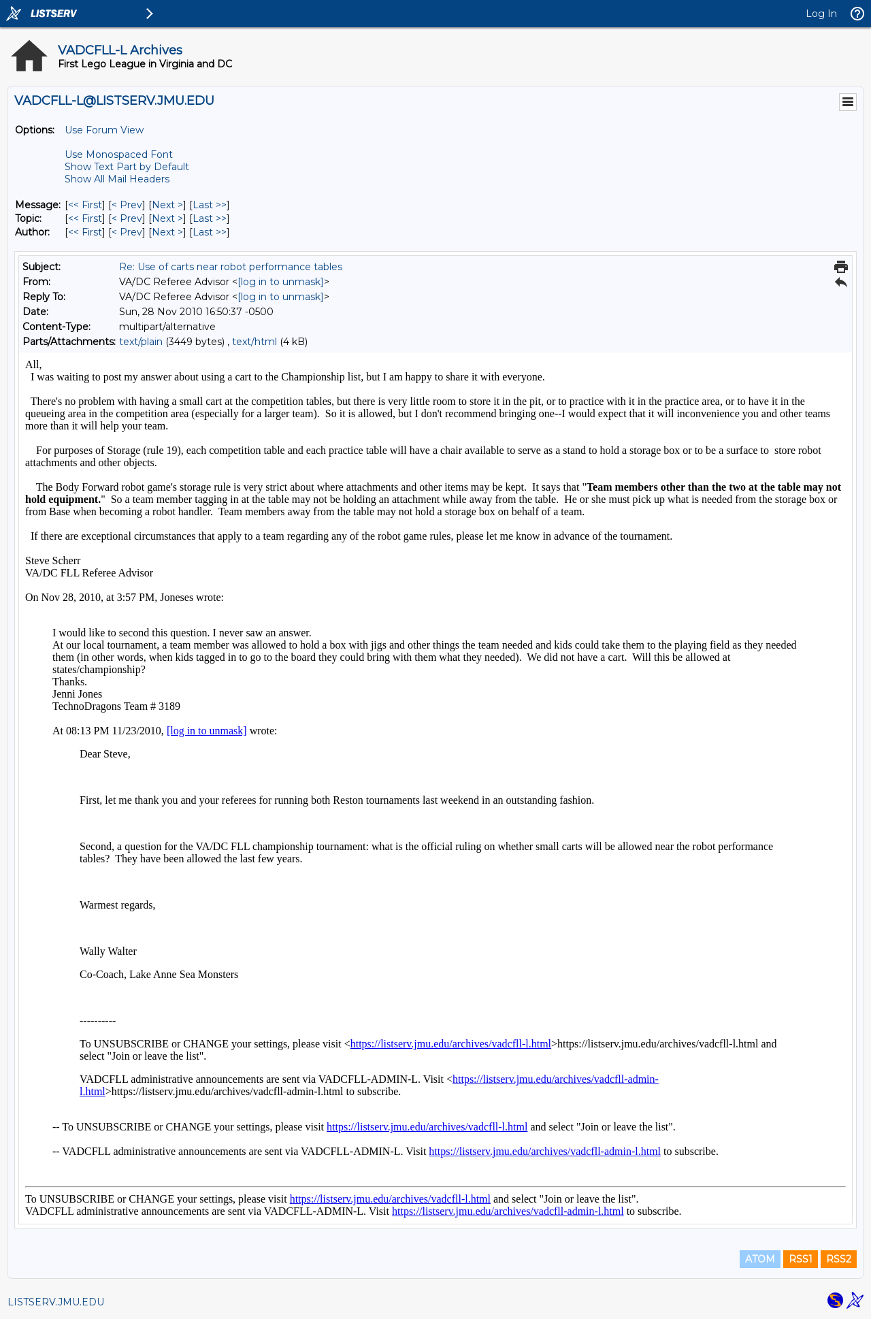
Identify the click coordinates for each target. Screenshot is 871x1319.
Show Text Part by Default (127, 167)
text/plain (141, 342)
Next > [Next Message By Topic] (167, 218)
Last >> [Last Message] (210, 205)
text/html (254, 342)
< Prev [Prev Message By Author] (127, 232)
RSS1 (800, 1259)
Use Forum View (104, 130)
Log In (821, 13)
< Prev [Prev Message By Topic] (127, 218)
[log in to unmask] (280, 282)
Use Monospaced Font (119, 154)
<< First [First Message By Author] (85, 232)
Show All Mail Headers (117, 179)
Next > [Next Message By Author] (167, 232)
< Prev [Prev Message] (127, 205)
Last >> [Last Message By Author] (210, 232)
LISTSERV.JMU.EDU (55, 1302)
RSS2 (838, 1259)
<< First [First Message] (85, 205)
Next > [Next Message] (167, 205)
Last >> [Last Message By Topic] (210, 218)
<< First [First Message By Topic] (85, 218)
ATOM (760, 1259)
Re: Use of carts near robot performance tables (230, 267)
